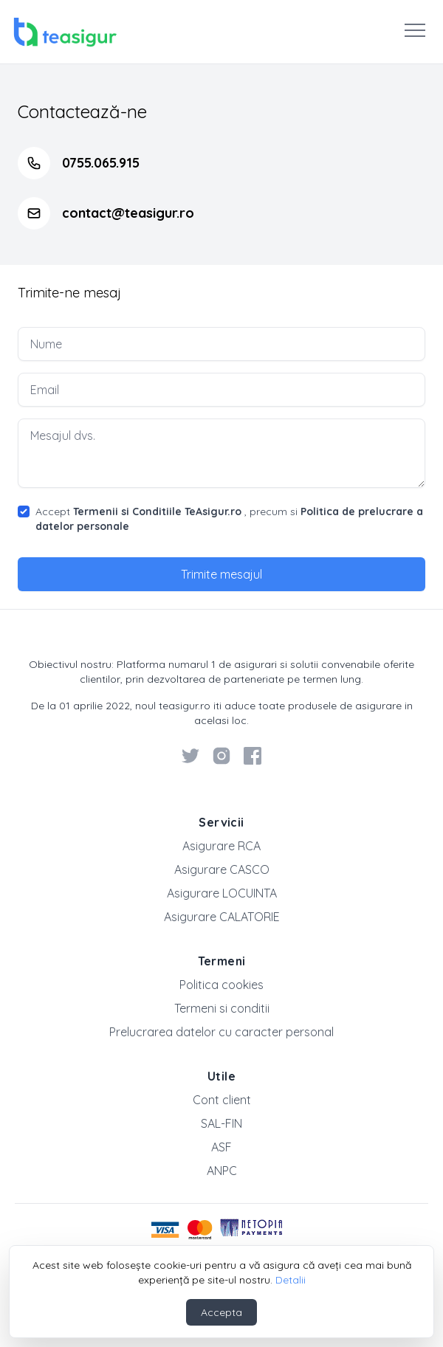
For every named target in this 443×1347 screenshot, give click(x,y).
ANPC (222, 1170)
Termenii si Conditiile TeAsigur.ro (157, 511)
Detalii (290, 1279)
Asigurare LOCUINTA (222, 893)
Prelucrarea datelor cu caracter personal (221, 1031)
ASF (221, 1147)
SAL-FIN (221, 1123)
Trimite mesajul (221, 574)
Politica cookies (221, 984)
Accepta (221, 1312)
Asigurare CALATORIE (222, 916)
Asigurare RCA (221, 845)
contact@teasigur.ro (128, 212)
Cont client (222, 1099)
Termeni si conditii (221, 1008)
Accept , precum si (229, 519)
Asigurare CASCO (221, 869)
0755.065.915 (101, 162)
